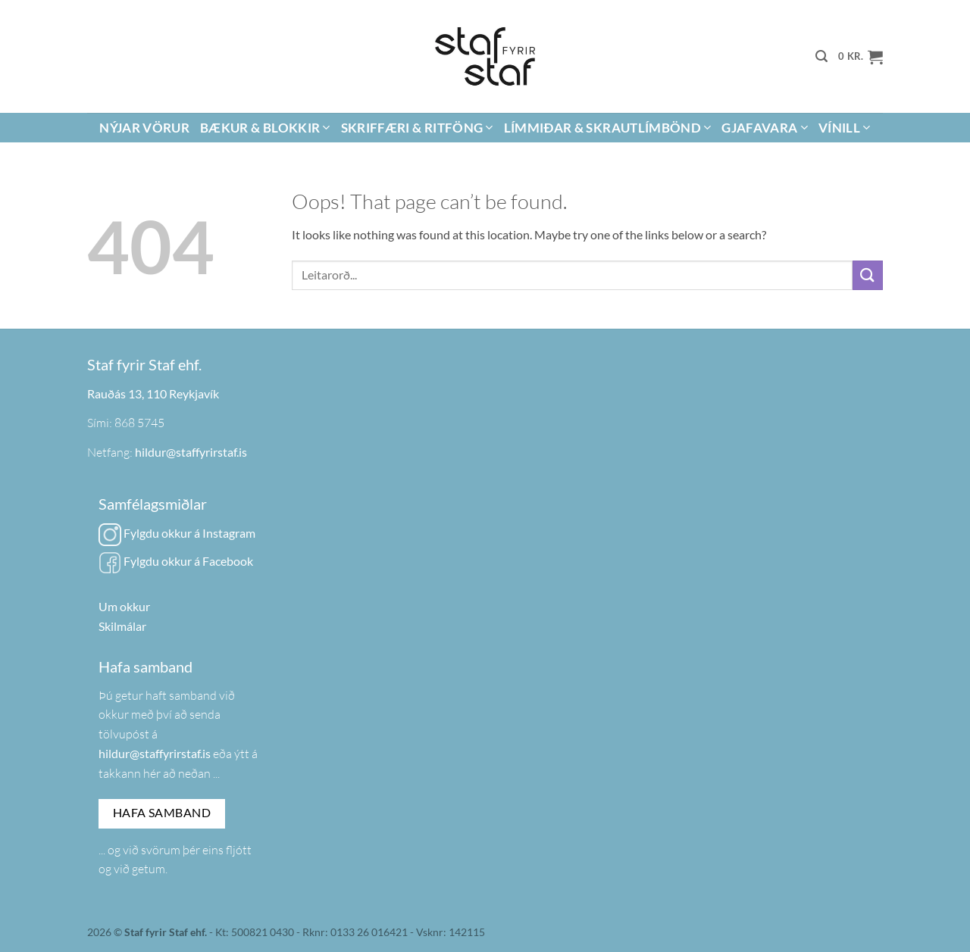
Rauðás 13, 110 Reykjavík (153, 393)
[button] (821, 56)
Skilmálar (122, 626)
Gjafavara (764, 128)
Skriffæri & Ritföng (417, 128)
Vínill (844, 128)
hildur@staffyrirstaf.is (191, 452)
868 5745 (139, 422)
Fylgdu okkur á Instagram (177, 533)
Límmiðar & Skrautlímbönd (608, 128)
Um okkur (124, 606)
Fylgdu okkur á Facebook (176, 561)
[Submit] (868, 275)
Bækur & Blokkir (265, 128)
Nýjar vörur (144, 128)
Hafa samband (162, 812)
